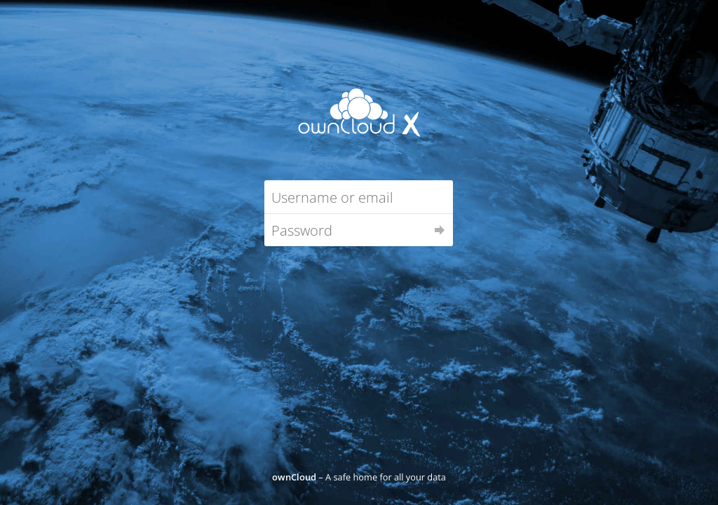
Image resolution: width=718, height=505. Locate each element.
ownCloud (294, 477)
